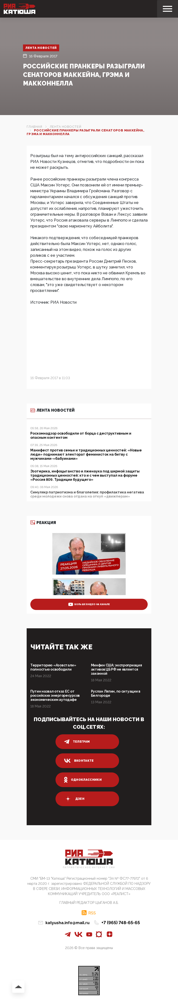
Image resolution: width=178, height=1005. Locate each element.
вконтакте (79, 761)
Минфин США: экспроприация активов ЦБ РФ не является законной (116, 669)
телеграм (77, 741)
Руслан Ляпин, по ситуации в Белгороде (115, 693)
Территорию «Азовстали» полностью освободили (53, 667)
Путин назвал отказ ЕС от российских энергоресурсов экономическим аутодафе (55, 695)
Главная (34, 126)
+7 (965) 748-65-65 (120, 922)
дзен (74, 799)
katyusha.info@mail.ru (67, 922)
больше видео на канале (89, 604)
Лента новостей (41, 48)
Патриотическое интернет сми (89, 867)
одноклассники (83, 780)
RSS (92, 913)
